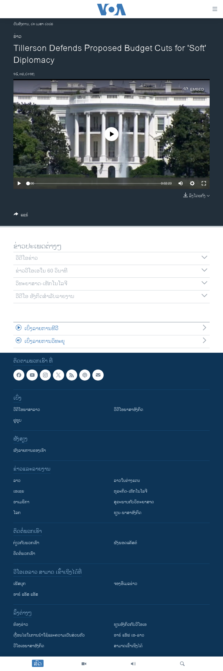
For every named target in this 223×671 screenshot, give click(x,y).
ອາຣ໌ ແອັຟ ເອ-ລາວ (129, 635)
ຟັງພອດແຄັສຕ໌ (125, 543)
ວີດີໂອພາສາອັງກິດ (128, 410)
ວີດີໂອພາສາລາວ (26, 410)
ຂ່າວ (17, 37)
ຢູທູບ (17, 420)
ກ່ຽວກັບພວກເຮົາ (26, 543)
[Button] (21, 216)
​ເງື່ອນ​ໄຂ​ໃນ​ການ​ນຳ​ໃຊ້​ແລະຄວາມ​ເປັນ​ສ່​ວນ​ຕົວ (49, 635)
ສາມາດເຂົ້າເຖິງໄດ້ (128, 646)
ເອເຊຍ (18, 491)
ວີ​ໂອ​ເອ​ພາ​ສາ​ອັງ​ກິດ (28, 646)
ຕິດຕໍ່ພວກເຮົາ (24, 554)
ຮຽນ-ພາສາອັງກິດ (127, 513)
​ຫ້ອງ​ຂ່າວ (20, 624)
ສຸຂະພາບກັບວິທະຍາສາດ (134, 502)
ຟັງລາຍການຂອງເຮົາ (29, 450)
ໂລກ (17, 513)
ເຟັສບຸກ (19, 584)
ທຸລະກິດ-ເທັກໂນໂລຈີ (130, 491)
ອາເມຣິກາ (21, 502)
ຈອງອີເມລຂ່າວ (125, 584)
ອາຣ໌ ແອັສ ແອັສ (25, 594)
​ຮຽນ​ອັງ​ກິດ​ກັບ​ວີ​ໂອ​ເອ (130, 624)
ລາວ (17, 481)
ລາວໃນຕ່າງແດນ (127, 481)
